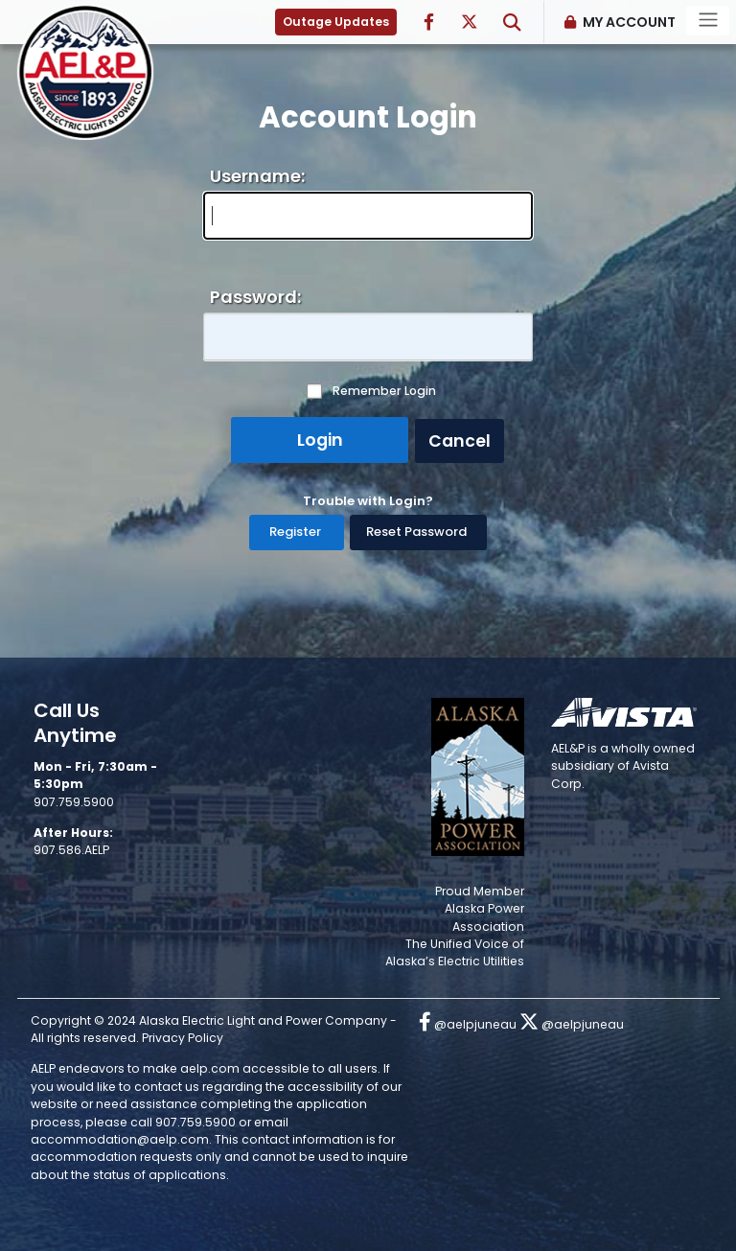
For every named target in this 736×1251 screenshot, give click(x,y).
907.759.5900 (74, 802)
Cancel (459, 440)
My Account (629, 22)
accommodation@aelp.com (120, 1139)
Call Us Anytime (75, 723)
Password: (255, 297)
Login (320, 440)
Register (295, 531)
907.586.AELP (71, 850)
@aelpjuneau (468, 1024)
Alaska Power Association (484, 917)
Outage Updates (336, 21)
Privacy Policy (182, 1038)
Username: (257, 176)
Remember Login (384, 391)
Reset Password (416, 531)
